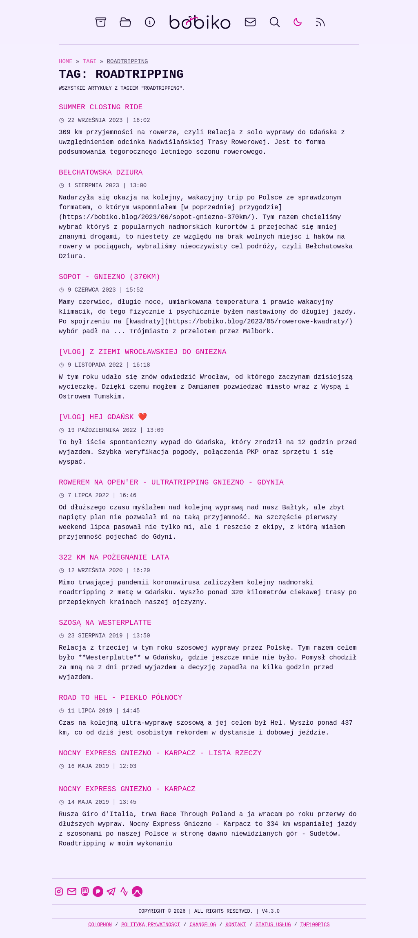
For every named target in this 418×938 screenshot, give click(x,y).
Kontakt (235, 924)
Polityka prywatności (150, 924)
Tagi (91, 61)
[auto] (297, 22)
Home (66, 61)
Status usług (273, 924)
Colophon (100, 924)
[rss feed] (320, 22)
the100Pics (315, 924)
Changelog (202, 924)
